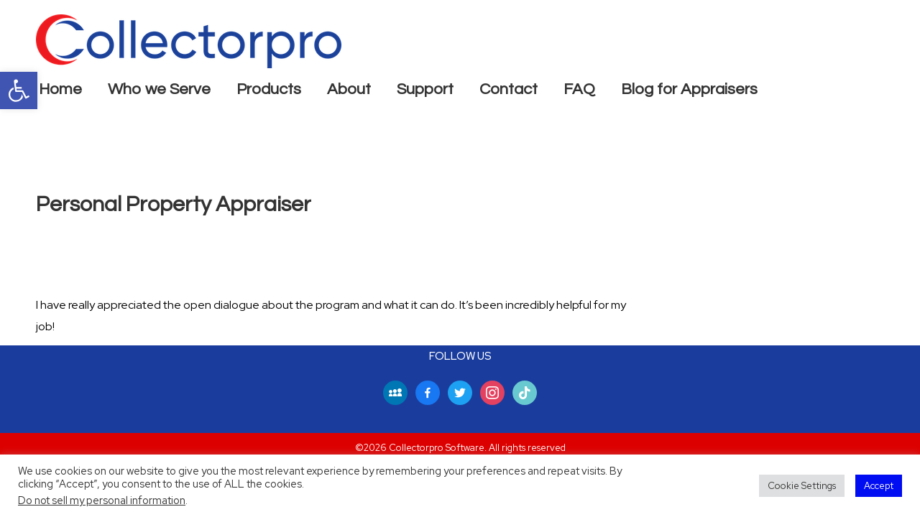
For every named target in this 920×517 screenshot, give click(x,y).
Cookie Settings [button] (802, 486)
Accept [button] (878, 486)
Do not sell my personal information (101, 500)
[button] (18, 90)
